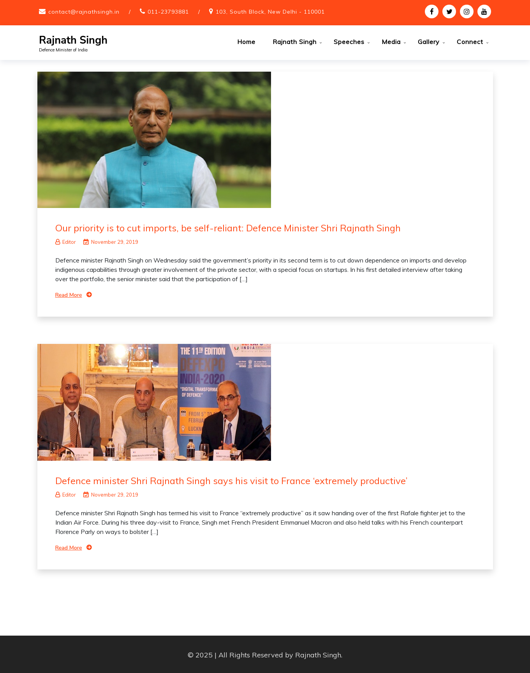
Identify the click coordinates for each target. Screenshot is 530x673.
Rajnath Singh (73, 40)
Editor (65, 241)
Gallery (429, 42)
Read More (68, 294)
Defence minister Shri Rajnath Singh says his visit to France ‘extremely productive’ (231, 479)
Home (246, 42)
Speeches (349, 42)
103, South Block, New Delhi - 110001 (270, 11)
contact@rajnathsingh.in (84, 11)
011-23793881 (168, 11)
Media (391, 42)
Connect (470, 42)
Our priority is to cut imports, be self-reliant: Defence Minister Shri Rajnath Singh (228, 227)
